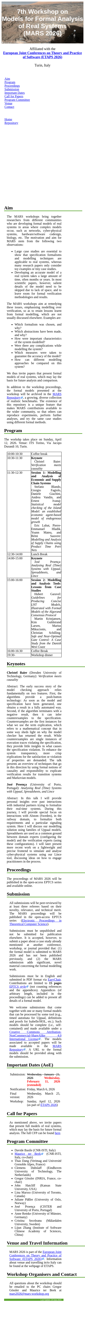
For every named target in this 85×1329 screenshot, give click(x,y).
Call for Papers (13, 96)
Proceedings (12, 85)
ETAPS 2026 (48, 1105)
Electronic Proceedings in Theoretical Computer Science (35, 922)
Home (8, 119)
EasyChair (54, 979)
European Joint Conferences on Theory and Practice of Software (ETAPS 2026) (42, 55)
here (57, 1133)
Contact (9, 107)
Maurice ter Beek (28, 1153)
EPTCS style (17, 986)
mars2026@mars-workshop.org (29, 1293)
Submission (11, 89)
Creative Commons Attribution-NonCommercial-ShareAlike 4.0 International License (35, 1035)
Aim (7, 78)
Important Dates (14, 92)
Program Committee (17, 99)
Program (9, 82)
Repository (11, 123)
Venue (8, 103)
